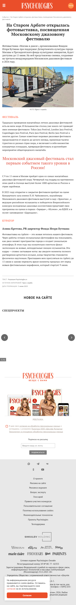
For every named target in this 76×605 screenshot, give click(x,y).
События (5, 17)
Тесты (71, 6)
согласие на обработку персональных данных (39, 426)
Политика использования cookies (38, 510)
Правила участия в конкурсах (38, 501)
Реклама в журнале (38, 487)
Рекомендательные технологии (38, 515)
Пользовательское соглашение (38, 506)
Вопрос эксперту (38, 492)
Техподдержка (38, 524)
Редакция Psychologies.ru (17, 279)
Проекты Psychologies (38, 519)
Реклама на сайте (38, 483)
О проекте (38, 478)
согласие (11, 588)
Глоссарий (38, 496)
